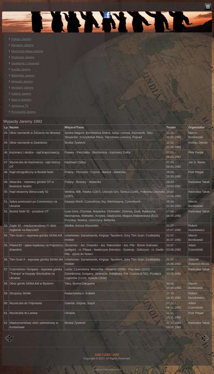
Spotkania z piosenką (25, 63)
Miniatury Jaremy (22, 45)
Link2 (107, 354)
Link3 (115, 354)
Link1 (98, 354)
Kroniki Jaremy (21, 69)
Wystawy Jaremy (22, 87)
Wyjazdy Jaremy (22, 81)
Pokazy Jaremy (21, 39)
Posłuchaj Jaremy (22, 57)
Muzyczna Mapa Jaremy (27, 51)
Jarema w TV (19, 105)
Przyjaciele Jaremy (23, 112)
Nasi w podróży (21, 99)
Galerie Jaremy (21, 93)
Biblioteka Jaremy (22, 75)
